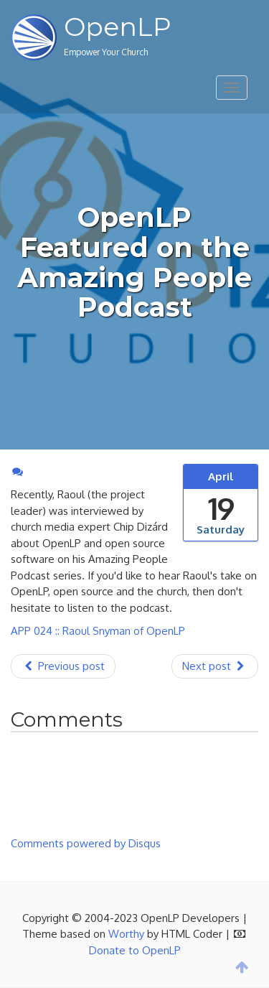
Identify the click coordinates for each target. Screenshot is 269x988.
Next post (214, 666)
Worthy (126, 934)
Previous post (63, 666)
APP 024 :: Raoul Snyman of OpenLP (98, 631)
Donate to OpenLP (135, 950)
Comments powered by (86, 843)
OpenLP (117, 26)
